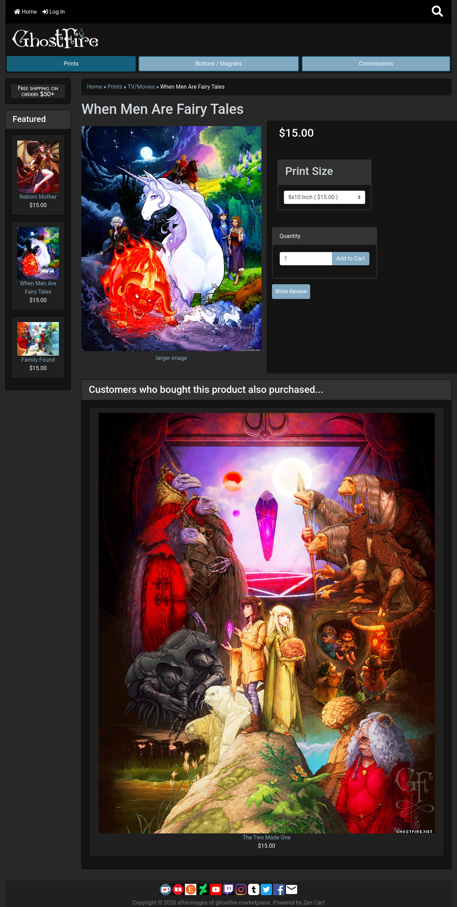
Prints (71, 63)
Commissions (376, 63)
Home (25, 11)
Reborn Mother (38, 170)
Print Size (309, 171)
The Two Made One (267, 837)
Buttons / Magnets (219, 63)
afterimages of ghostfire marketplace (224, 902)
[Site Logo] (55, 36)
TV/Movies (141, 86)
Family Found (38, 342)
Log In (53, 11)
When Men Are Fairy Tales (38, 261)
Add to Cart (350, 258)
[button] (437, 12)
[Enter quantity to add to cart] (306, 258)
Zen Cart (314, 902)
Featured (29, 119)
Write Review (291, 291)
